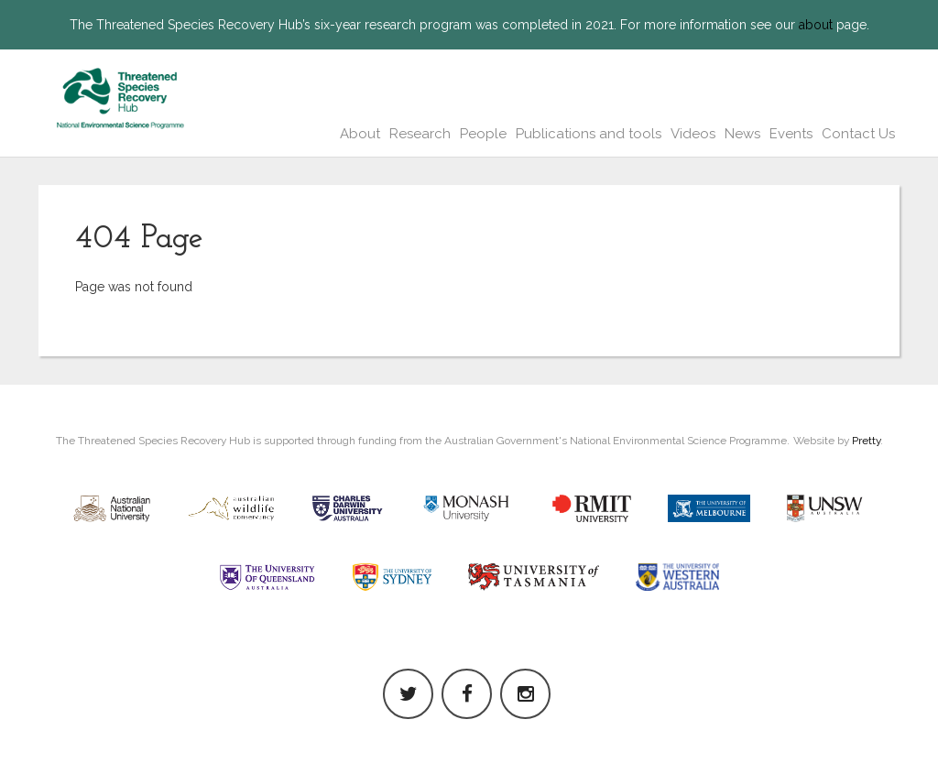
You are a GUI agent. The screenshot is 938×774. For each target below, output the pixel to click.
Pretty (866, 440)
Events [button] (791, 133)
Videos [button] (693, 133)
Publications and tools (588, 133)
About (360, 133)
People (483, 133)
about (816, 24)
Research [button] (420, 133)
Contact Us (858, 133)
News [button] (742, 133)
